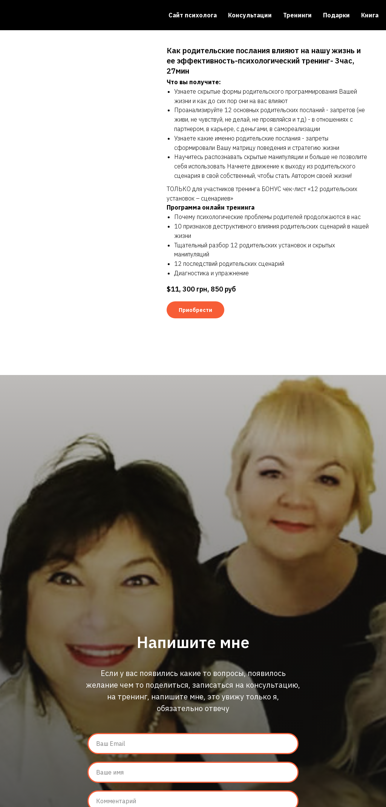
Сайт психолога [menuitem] (192, 15)
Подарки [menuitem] (336, 15)
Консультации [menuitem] (250, 15)
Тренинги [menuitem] (297, 15)
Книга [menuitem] (369, 15)
